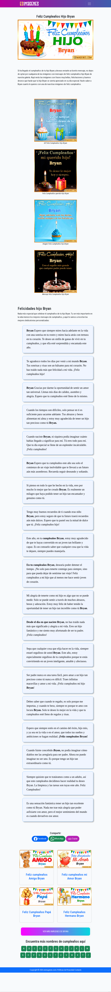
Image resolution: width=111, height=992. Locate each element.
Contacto (78, 970)
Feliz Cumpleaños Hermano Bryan (74, 914)
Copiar (72, 839)
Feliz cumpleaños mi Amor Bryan (74, 876)
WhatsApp (57, 839)
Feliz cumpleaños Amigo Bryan (36, 876)
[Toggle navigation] (89, 3)
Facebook (40, 839)
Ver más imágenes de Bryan (55, 931)
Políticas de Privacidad (65, 970)
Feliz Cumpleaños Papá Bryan (36, 914)
